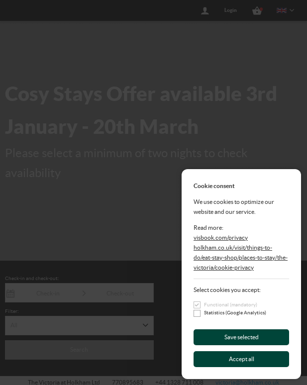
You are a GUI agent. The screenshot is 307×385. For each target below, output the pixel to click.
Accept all (241, 359)
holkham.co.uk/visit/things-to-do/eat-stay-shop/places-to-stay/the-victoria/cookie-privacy (241, 257)
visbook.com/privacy (221, 237)
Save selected (241, 337)
